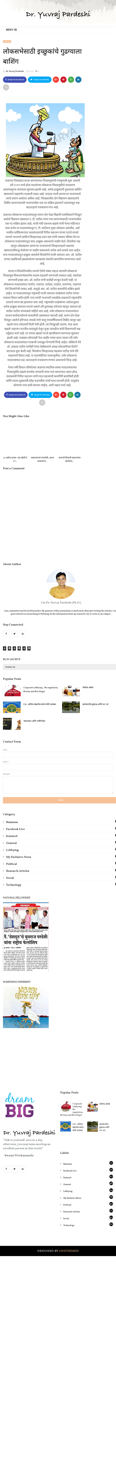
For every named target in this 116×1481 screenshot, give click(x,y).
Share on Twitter (40, 79)
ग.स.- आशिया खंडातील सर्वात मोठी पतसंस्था (39, 737)
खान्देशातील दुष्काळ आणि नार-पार (104, 1160)
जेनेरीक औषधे (104, 1137)
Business (12, 855)
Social (7, 41)
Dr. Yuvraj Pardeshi (15, 71)
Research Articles (17, 904)
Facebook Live (15, 862)
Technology (13, 918)
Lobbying (12, 883)
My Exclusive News (18, 890)
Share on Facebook (14, 79)
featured (11, 869)
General (11, 876)
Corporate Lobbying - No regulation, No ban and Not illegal (40, 722)
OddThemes (69, 1284)
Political (11, 897)
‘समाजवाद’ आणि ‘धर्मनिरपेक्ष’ (34, 754)
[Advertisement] (58, 1090)
